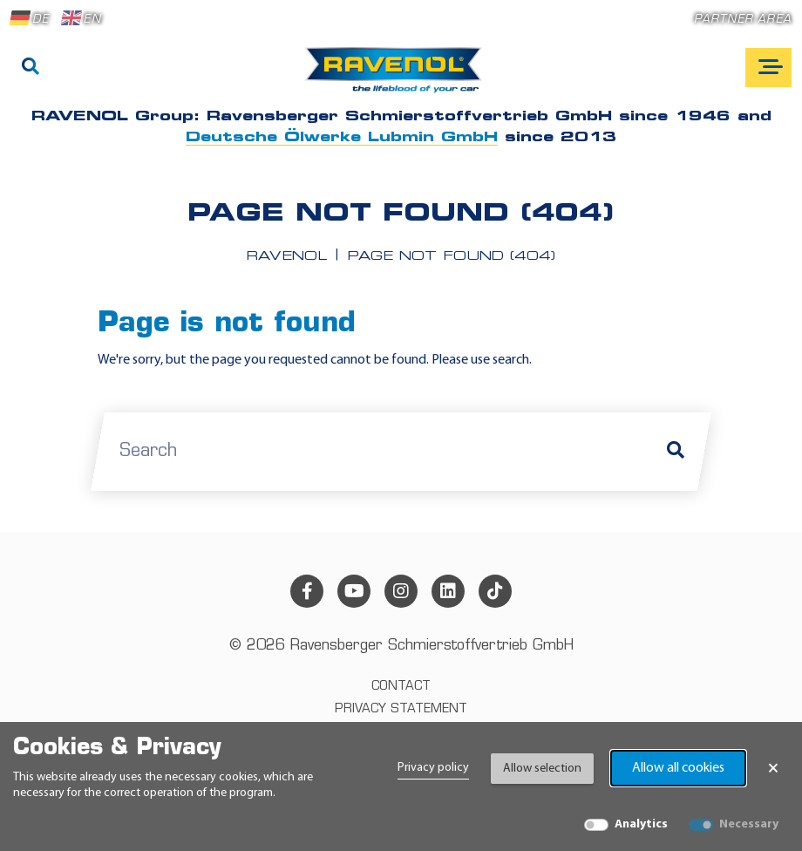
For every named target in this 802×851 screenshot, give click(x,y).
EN (81, 18)
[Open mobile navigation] (768, 67)
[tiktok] (495, 591)
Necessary (748, 824)
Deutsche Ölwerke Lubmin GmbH (342, 138)
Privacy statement (401, 709)
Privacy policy (433, 767)
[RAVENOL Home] (398, 76)
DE (29, 18)
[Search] (30, 68)
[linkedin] (448, 591)
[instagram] (401, 591)
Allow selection (542, 768)
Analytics (641, 824)
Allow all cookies (678, 768)
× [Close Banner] (773, 768)
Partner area (743, 19)
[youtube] (353, 591)
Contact (401, 686)
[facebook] (306, 591)
